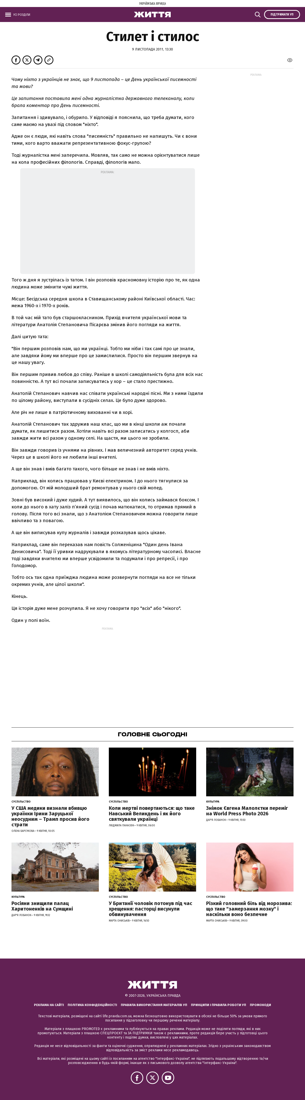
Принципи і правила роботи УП (218, 1005)
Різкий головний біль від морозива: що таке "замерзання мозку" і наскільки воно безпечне (249, 908)
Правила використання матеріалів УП (154, 1005)
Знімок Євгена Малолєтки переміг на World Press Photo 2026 (247, 811)
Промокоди (260, 1005)
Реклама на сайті (49, 1005)
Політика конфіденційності (92, 1005)
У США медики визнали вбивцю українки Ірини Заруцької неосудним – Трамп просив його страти (50, 816)
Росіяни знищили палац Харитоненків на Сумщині (42, 906)
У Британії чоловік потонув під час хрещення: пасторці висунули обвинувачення (150, 908)
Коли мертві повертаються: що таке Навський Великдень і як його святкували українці (152, 813)
